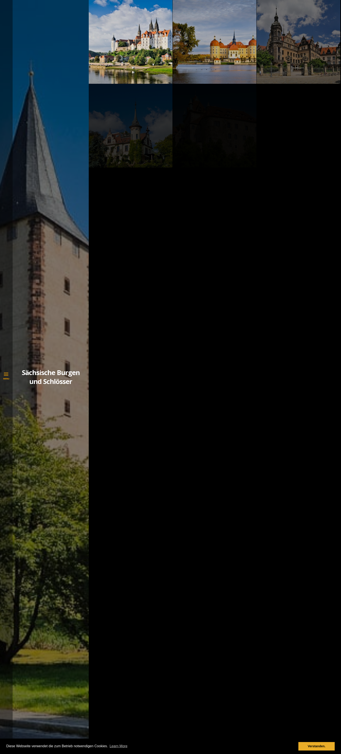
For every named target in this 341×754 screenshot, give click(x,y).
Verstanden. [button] (317, 746)
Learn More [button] (118, 746)
